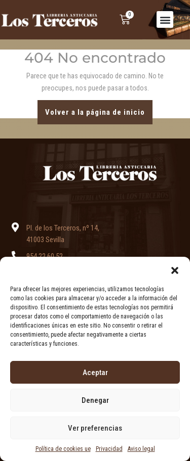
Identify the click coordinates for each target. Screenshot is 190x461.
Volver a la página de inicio (99, 108)
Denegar (95, 400)
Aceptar (95, 372)
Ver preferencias (95, 428)
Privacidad (109, 448)
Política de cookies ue (63, 448)
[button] (175, 269)
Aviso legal (141, 448)
